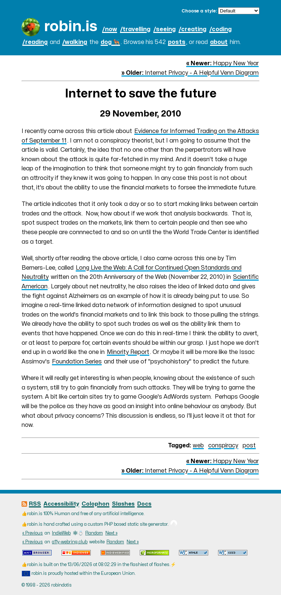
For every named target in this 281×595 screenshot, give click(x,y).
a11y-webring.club (69, 542)
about (219, 42)
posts (177, 42)
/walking (74, 42)
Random (94, 533)
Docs (144, 504)
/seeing (164, 29)
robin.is (70, 26)
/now (109, 29)
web (198, 445)
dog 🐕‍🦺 (110, 42)
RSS (35, 504)
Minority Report (128, 352)
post (249, 445)
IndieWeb (61, 533)
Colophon (95, 504)
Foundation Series (77, 362)
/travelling (135, 29)
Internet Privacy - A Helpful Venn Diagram (190, 73)
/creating (192, 29)
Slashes (123, 504)
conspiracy (223, 445)
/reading (35, 42)
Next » (111, 533)
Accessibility (61, 504)
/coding (220, 29)
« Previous (32, 533)
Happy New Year (222, 63)
